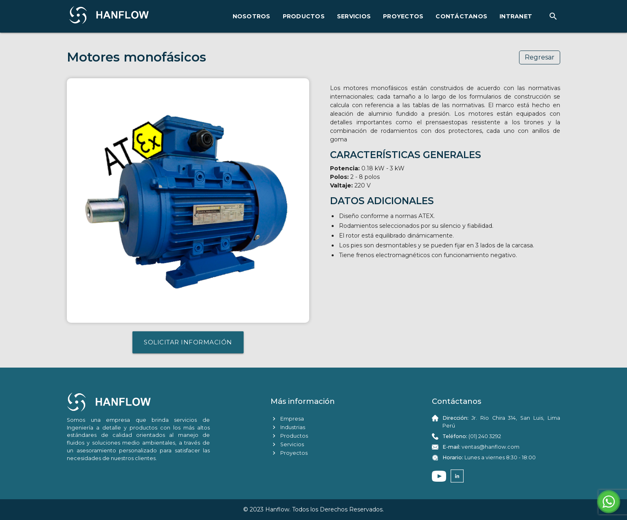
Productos (289, 435)
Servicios (287, 444)
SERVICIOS (354, 16)
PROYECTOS (403, 16)
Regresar (539, 57)
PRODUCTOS (304, 16)
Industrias (288, 427)
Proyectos (289, 452)
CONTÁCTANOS (461, 16)
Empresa (287, 418)
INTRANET (515, 16)
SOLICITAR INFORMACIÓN (188, 342)
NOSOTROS (252, 16)
